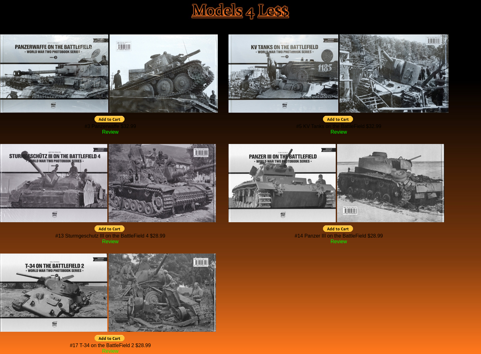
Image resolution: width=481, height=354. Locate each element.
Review (110, 132)
